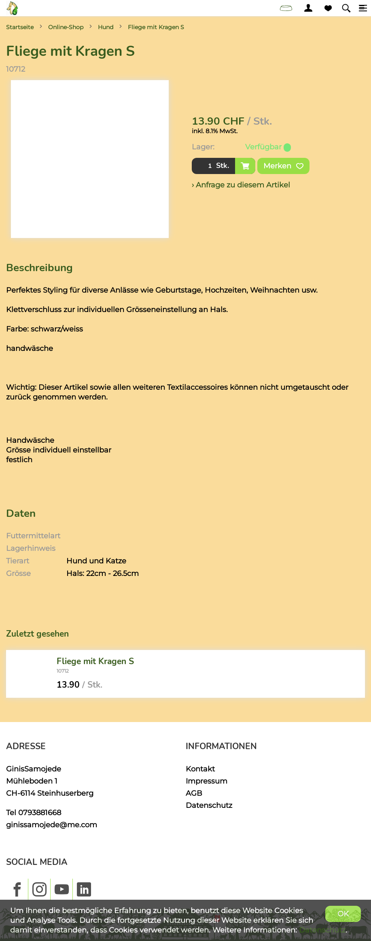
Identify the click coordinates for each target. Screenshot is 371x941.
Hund (105, 27)
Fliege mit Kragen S (156, 27)
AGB (194, 793)
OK (343, 913)
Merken (283, 166)
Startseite (20, 27)
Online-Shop (65, 27)
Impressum (206, 781)
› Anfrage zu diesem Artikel (241, 185)
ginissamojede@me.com (51, 824)
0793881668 (39, 812)
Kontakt (200, 769)
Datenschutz (209, 805)
